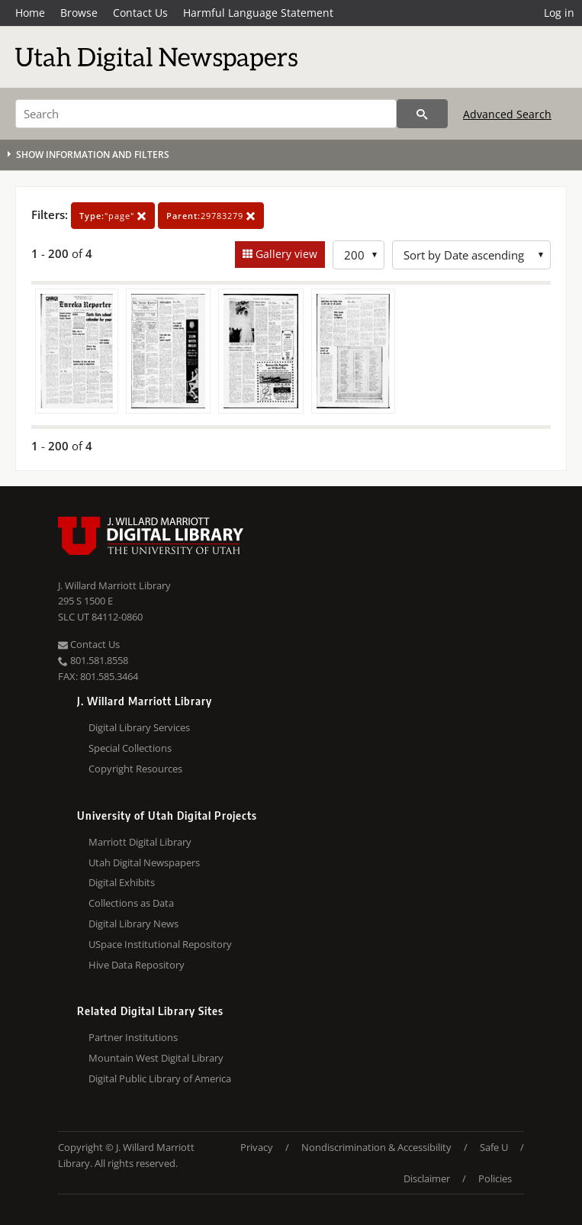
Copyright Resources (135, 768)
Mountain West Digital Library (155, 1058)
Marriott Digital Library (139, 842)
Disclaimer (427, 1178)
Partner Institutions (133, 1037)
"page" (112, 215)
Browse (79, 12)
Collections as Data (131, 903)
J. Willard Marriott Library (114, 585)
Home (30, 12)
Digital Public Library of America (159, 1078)
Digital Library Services (139, 727)
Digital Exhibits (121, 882)
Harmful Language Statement (258, 12)
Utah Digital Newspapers (144, 862)
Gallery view (284, 254)
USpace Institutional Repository (160, 944)
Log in (559, 12)
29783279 (211, 215)
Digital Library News (133, 923)
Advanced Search (507, 114)
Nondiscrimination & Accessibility (376, 1147)
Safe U (494, 1147)
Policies (495, 1178)
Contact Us (140, 12)
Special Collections (130, 748)
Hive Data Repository (136, 965)
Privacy (256, 1147)
